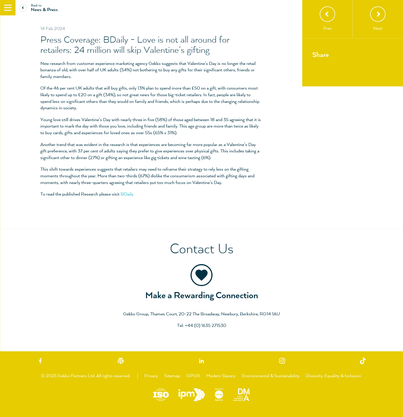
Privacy (151, 376)
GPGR (193, 376)
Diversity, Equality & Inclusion (333, 376)
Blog (121, 361)
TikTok (362, 361)
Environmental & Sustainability (270, 376)
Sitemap (172, 376)
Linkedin (201, 361)
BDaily (127, 194)
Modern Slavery (220, 376)
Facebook (40, 361)
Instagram (282, 361)
